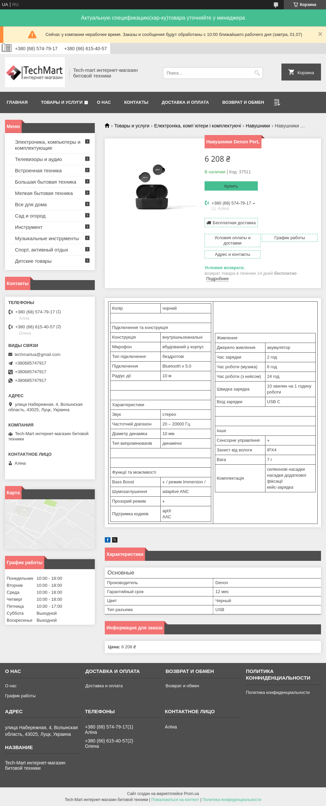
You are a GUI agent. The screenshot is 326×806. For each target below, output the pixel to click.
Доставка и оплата (185, 102)
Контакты (136, 102)
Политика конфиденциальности (278, 692)
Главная (17, 102)
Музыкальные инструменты (47, 238)
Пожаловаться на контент (175, 799)
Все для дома (31, 204)
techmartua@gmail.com (37, 354)
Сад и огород (30, 216)
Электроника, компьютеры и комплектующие (48, 145)
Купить (231, 186)
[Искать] (257, 73)
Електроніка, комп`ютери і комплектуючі (197, 125)
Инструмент (29, 227)
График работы (20, 695)
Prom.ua (191, 793)
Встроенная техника (38, 170)
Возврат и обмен (243, 102)
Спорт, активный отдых (41, 249)
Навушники (258, 125)
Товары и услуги (61, 102)
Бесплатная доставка (234, 222)
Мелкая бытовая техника (44, 193)
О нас (104, 102)
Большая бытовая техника (45, 182)
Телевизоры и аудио (38, 159)
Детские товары (33, 261)
